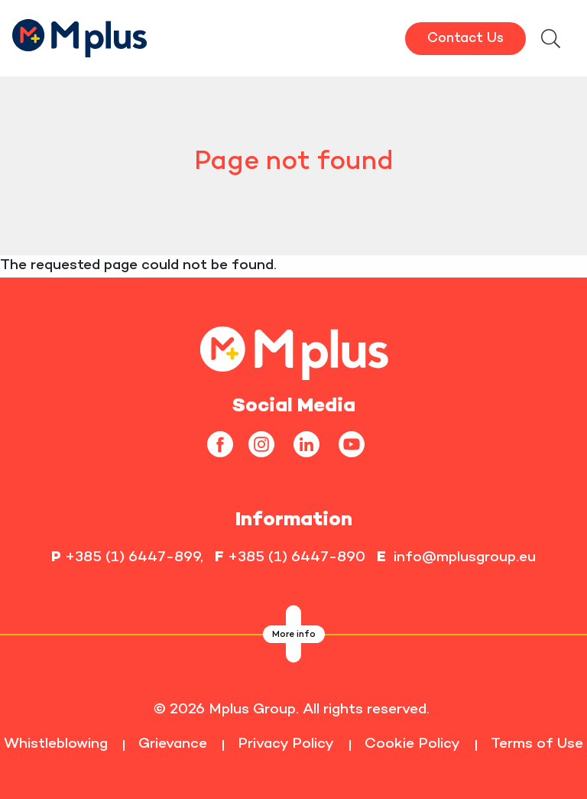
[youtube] (357, 444)
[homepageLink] (293, 351)
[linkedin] (312, 444)
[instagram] (267, 444)
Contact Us (465, 38)
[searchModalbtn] (550, 40)
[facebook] (226, 444)
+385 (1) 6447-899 (132, 558)
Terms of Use (537, 744)
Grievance (172, 744)
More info (294, 635)
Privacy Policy (286, 744)
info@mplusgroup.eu (465, 558)
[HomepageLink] (80, 36)
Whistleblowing (56, 744)
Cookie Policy (412, 744)
